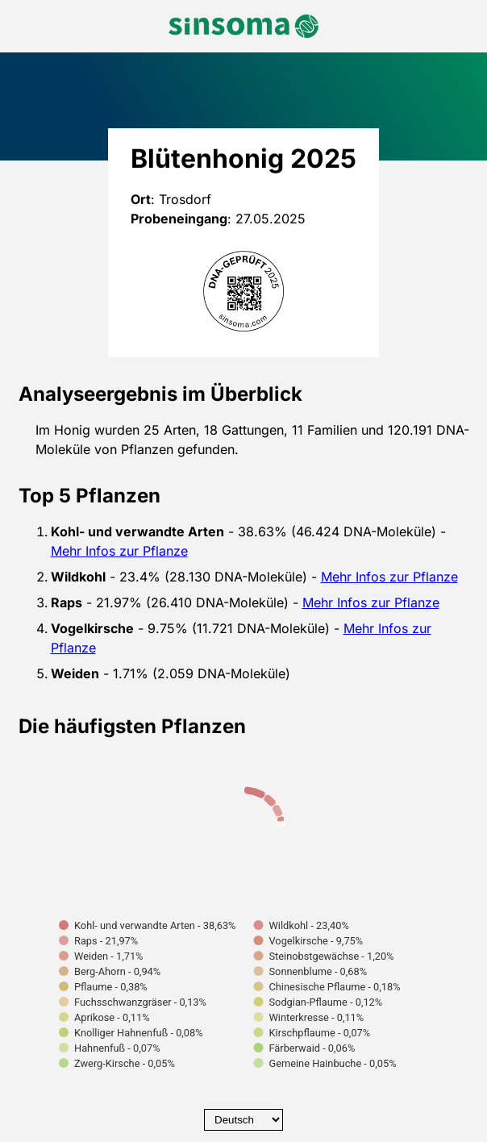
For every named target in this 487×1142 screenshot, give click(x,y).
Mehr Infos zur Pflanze (119, 551)
